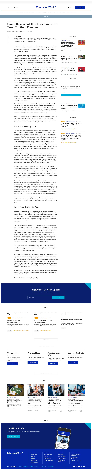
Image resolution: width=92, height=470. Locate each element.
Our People (33, 458)
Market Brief (71, 12)
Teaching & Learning (41, 12)
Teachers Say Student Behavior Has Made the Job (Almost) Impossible (14, 400)
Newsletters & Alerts (61, 456)
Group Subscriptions (62, 458)
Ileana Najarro (30, 410)
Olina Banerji (9, 408)
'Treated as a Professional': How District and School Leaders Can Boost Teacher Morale (35, 401)
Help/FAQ (46, 456)
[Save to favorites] (8, 39)
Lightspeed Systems (25, 330)
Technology (51, 12)
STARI (49, 330)
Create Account (13, 436)
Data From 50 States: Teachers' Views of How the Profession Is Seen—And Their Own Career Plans (75, 401)
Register (9, 330)
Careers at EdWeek (34, 462)
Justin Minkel (63, 74)
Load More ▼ (46, 420)
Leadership (20, 12)
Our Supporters (34, 460)
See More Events (46, 339)
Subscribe (79, 7)
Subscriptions (60, 454)
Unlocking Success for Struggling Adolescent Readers (43, 321)
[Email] (39, 297)
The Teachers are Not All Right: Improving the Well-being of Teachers (71, 125)
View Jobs (12, 363)
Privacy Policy (51, 466)
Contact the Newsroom (48, 460)
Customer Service (47, 458)
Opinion (59, 12)
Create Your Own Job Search (46, 373)
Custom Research (75, 462)
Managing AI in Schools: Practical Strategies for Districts (16, 321)
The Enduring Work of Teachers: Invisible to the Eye (68, 70)
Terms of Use (43, 466)
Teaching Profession (66, 55)
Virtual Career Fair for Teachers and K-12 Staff (72, 320)
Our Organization (34, 454)
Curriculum (63, 40)
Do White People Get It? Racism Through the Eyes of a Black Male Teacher (69, 58)
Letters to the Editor (48, 454)
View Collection (73, 78)
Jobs (64, 12)
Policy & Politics (29, 12)
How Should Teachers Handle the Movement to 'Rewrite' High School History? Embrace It (68, 44)
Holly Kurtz (50, 410)
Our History (33, 456)
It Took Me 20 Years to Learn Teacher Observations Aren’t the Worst (69, 107)
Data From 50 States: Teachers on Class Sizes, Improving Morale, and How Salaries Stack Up (54, 401)
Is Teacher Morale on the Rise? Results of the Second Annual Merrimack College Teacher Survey (71, 137)
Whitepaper (78, 121)
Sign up (58, 297)
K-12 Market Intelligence (76, 460)
